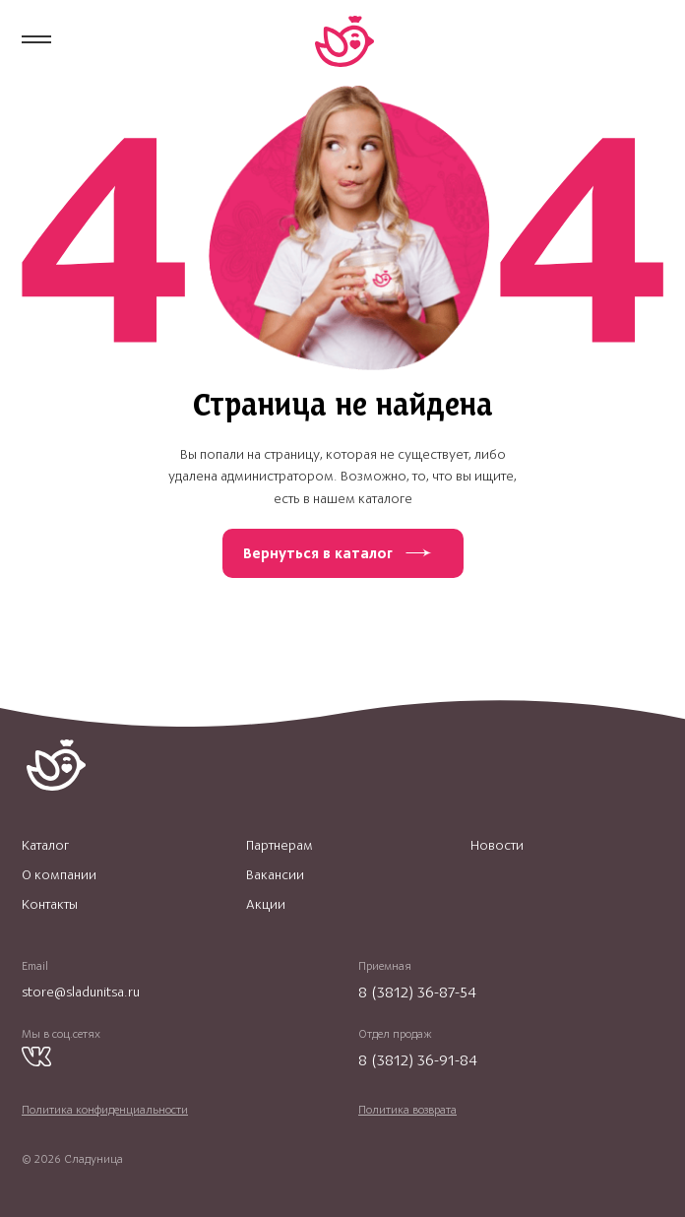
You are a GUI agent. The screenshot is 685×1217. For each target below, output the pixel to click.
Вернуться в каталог (318, 553)
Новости (497, 846)
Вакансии (275, 875)
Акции (265, 905)
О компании (59, 875)
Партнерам (279, 846)
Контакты (50, 905)
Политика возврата (407, 1110)
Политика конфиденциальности (105, 1110)
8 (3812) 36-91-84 (417, 1060)
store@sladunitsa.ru (81, 992)
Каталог (45, 846)
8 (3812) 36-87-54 (417, 992)
